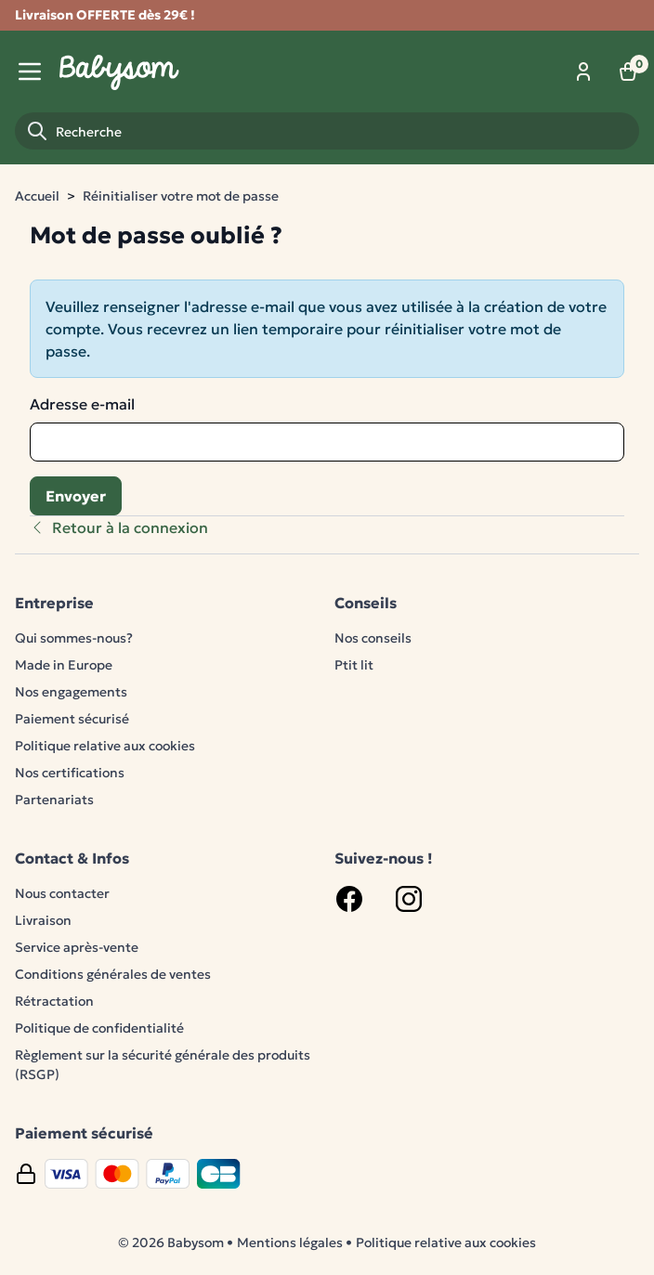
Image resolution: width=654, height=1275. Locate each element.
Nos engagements (71, 691)
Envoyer (76, 496)
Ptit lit (353, 665)
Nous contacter (62, 893)
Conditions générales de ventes (113, 974)
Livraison (43, 920)
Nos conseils (373, 638)
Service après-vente (76, 947)
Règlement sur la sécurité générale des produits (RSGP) (162, 1065)
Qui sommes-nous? (74, 638)
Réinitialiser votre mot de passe (181, 196)
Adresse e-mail (82, 404)
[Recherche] (327, 131)
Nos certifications (69, 772)
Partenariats (54, 799)
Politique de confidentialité (99, 1028)
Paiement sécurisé (72, 718)
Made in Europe (63, 665)
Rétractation (54, 1001)
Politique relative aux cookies (105, 745)
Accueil (37, 196)
